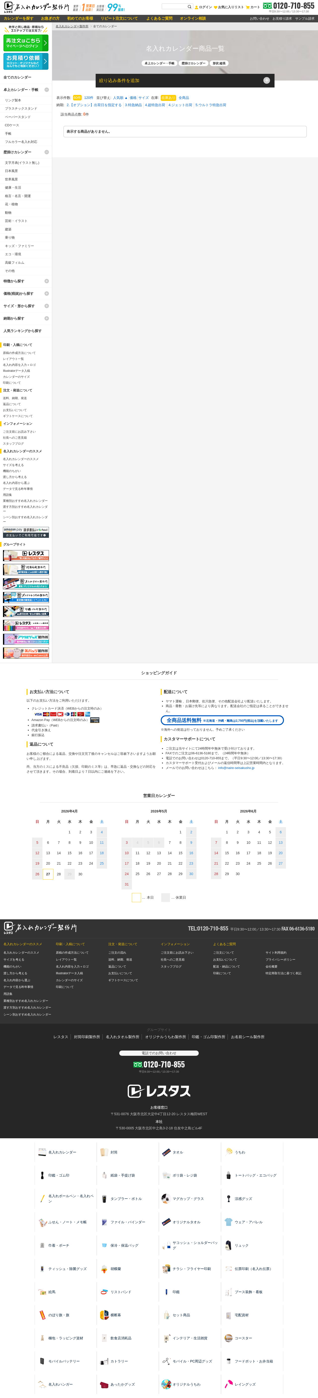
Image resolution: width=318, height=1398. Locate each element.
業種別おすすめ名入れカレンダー (25, 501)
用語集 (7, 495)
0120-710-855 (294, 5)
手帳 (8, 133)
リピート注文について (119, 18)
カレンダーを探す (19, 18)
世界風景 (11, 179)
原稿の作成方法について (19, 353)
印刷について (12, 382)
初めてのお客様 (80, 18)
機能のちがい (12, 471)
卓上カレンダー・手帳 (20, 90)
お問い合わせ (259, 18)
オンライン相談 (193, 18)
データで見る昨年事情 (18, 489)
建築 (8, 229)
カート (252, 7)
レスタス (60, 1037)
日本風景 (11, 171)
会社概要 (272, 966)
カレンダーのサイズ (16, 377)
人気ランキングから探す (22, 331)
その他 (10, 271)
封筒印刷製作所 (87, 1037)
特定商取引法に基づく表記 (283, 973)
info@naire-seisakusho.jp (236, 768)
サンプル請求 (305, 18)
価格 (133, 98)
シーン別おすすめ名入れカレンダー (27, 1014)
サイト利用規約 (276, 952)
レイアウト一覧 (13, 359)
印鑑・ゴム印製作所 (208, 1037)
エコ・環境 (13, 254)
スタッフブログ (13, 443)
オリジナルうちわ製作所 (165, 1037)
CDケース (12, 125)
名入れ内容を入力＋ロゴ (19, 365)
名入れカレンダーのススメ (21, 459)
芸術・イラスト (16, 221)
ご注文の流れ (117, 952)
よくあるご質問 (158, 18)
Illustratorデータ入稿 (16, 371)
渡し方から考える (15, 477)
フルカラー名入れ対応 (21, 142)
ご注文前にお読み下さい (19, 431)
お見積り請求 (282, 18)
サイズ (143, 98)
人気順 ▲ (120, 98)
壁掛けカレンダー (17, 152)
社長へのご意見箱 (15, 437)
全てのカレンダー (17, 77)
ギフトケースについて (18, 416)
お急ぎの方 (50, 18)
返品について (12, 404)
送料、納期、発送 (15, 398)
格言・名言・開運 (18, 196)
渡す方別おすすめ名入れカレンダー (27, 1007)
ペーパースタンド (18, 117)
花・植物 (11, 204)
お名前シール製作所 (248, 1037)
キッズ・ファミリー (19, 246)
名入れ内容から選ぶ (16, 483)
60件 (77, 98)
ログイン (203, 7)
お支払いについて (15, 410)
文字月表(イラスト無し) (22, 163)
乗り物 (10, 237)
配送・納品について (226, 966)
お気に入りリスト (229, 7)
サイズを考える (13, 465)
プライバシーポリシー (280, 959)
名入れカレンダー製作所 (72, 26)
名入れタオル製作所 (122, 1037)
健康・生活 (13, 187)
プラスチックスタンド (21, 108)
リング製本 (13, 100)
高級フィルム (14, 262)
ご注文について (223, 952)
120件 (88, 98)
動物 (8, 212)
